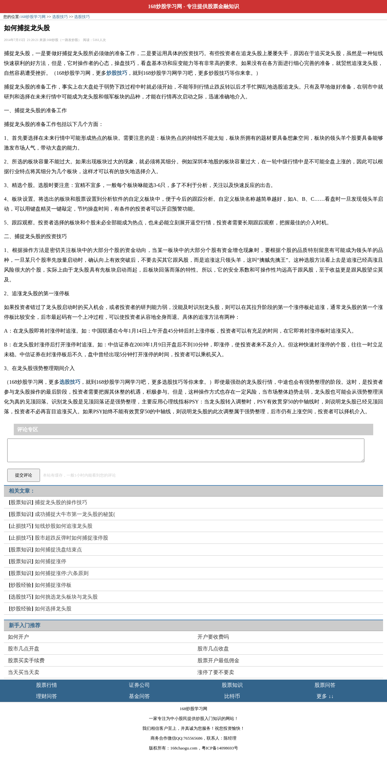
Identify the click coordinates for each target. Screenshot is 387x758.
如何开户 (18, 637)
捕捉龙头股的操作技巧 (61, 502)
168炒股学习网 (165, 6)
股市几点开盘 (23, 648)
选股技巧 (60, 16)
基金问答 (139, 696)
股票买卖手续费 (26, 660)
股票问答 (325, 685)
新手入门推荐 (24, 625)
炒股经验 (20, 585)
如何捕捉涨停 (50, 561)
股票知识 (20, 502)
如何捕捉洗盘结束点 (58, 549)
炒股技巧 (116, 73)
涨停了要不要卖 (215, 672)
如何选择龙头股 (53, 608)
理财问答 (46, 696)
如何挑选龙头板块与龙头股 (66, 597)
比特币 (232, 696)
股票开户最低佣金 (218, 660)
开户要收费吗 (213, 637)
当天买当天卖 (23, 672)
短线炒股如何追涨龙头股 (63, 526)
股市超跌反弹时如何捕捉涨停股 (71, 538)
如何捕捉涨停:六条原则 (62, 573)
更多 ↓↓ (325, 696)
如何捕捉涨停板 (53, 585)
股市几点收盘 (213, 648)
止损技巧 (20, 526)
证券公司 (139, 685)
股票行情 (46, 685)
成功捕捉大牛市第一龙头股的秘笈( (75, 514)
